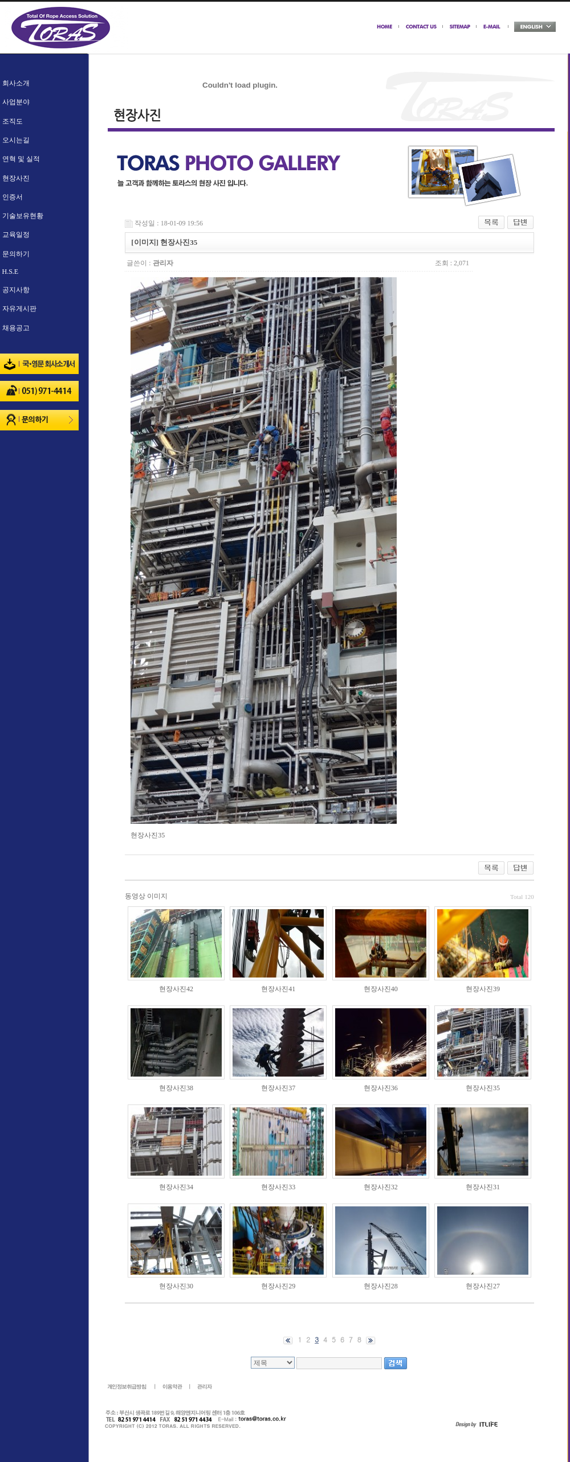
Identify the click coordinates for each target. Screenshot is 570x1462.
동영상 (135, 896)
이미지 (157, 896)
